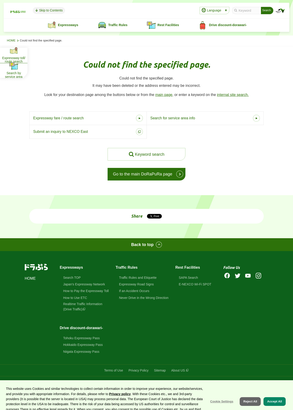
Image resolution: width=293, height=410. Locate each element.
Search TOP (72, 277)
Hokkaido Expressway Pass (83, 345)
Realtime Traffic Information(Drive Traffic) (82, 306)
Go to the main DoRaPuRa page (142, 174)
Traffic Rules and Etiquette (138, 277)
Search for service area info (172, 118)
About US (178, 370)
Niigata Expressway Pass (81, 351)
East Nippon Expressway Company (203, 383)
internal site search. (233, 95)
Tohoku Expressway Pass (81, 338)
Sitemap (160, 370)
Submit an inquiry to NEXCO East (60, 132)
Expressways (71, 267)
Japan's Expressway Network (84, 284)
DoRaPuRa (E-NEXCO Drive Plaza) (141, 383)
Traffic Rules (127, 267)
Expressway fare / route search (58, 118)
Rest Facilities (187, 267)
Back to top (142, 244)
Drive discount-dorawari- (81, 328)
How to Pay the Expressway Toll (86, 291)
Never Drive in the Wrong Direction (143, 298)
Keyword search (149, 154)
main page (163, 95)
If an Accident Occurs (134, 291)
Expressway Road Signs (136, 284)
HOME (11, 40)
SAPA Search (188, 277)
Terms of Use (113, 370)
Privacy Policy (139, 370)
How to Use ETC (75, 298)
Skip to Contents (80, 10)
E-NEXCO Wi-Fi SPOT (195, 284)
